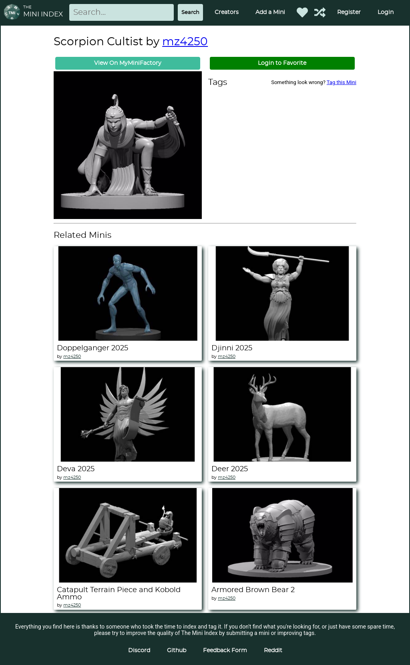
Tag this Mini (341, 82)
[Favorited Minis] (302, 12)
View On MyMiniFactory (127, 63)
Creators (227, 12)
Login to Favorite (282, 63)
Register (349, 12)
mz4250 (185, 42)
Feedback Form (225, 650)
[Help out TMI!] (320, 12)
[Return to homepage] (13, 12)
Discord (139, 650)
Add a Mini (270, 12)
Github (176, 650)
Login (386, 12)
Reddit (273, 650)
